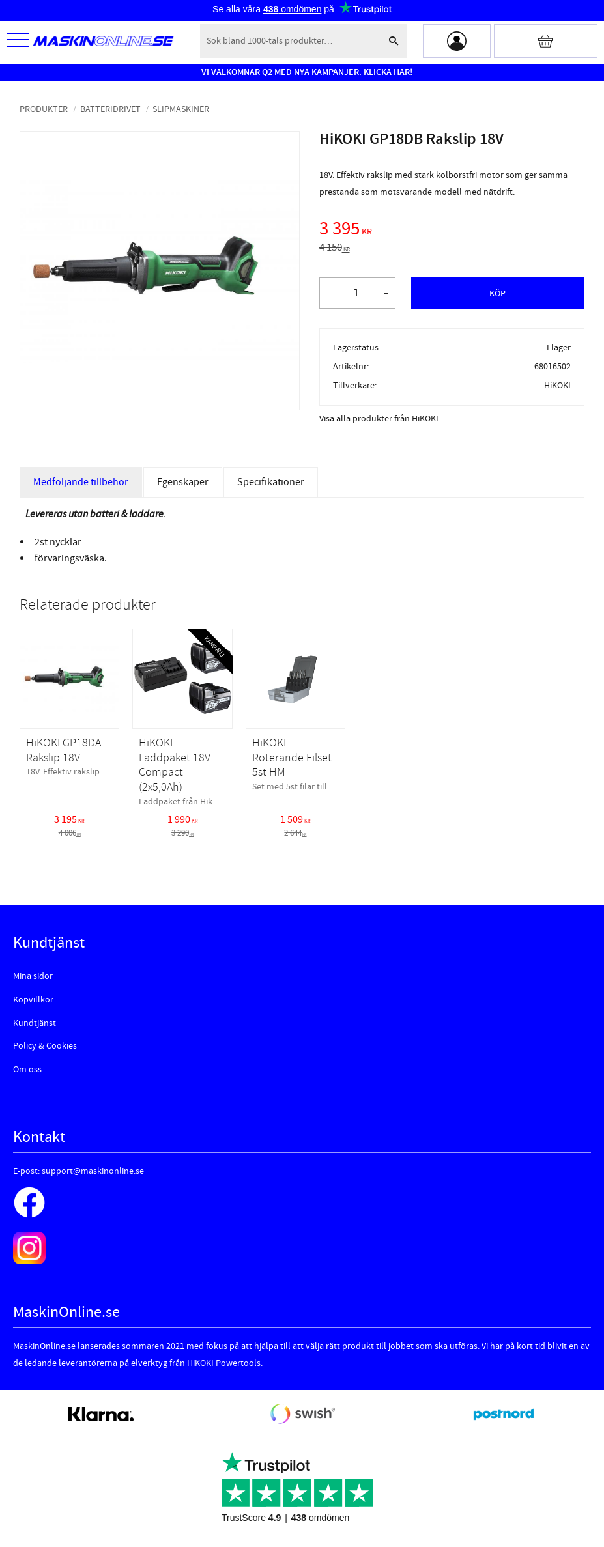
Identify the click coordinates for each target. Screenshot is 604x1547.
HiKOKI (557, 385)
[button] (18, 40)
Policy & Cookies (45, 1046)
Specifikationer (270, 482)
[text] (451, 230)
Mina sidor (33, 976)
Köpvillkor (33, 1000)
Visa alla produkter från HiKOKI (379, 419)
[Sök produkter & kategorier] (290, 41)
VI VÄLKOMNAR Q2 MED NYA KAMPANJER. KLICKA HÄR (305, 72)
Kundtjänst (34, 1023)
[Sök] (394, 41)
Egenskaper (183, 482)
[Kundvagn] (546, 41)
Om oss (27, 1069)
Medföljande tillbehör (80, 482)
